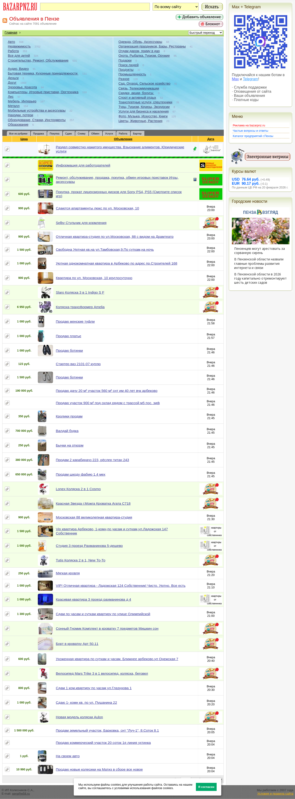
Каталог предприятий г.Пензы (253, 136)
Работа (13, 51)
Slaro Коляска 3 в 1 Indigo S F (80, 292)
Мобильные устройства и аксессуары (36, 110)
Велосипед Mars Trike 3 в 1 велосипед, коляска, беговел (102, 673)
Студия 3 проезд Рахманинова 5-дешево (89, 546)
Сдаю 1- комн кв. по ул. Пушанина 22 (86, 702)
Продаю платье (68, 336)
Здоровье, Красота (22, 87)
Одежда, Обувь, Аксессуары (140, 42)
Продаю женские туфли (75, 321)
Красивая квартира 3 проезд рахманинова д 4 (93, 599)
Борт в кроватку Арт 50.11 (77, 644)
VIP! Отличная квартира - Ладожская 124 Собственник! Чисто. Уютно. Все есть (120, 585)
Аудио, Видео (18, 69)
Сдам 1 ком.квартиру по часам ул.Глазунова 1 (94, 688)
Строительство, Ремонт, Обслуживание (38, 60)
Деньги (13, 78)
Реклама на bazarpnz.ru (249, 125)
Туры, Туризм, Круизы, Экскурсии (144, 107)
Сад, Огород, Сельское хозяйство (144, 83)
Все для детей (19, 55)
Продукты (125, 70)
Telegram (250, 79)
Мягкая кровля (68, 573)
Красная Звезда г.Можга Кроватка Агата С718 (93, 503)
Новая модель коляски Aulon (79, 717)
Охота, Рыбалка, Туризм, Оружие (144, 55)
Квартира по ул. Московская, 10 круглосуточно (94, 278)
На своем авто (68, 756)
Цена (24, 139)
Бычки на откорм (69, 445)
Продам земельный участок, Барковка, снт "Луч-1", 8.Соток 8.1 (107, 730)
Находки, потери (20, 115)
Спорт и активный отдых (137, 97)
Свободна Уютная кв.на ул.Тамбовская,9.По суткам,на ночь (105, 249)
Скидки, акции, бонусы (136, 93)
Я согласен (206, 787)
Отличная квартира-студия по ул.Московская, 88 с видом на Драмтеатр (115, 237)
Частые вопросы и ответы (250, 130)
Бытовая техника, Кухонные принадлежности (43, 73)
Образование (18, 124)
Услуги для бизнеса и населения (143, 111)
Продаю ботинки (69, 350)
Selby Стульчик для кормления (81, 223)
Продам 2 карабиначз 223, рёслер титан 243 (92, 460)
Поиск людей (128, 65)
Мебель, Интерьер (22, 101)
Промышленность (132, 74)
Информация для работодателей (83, 165)
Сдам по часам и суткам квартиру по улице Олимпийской (103, 614)
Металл (14, 106)
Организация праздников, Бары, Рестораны (152, 46)
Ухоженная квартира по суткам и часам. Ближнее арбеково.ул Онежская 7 (117, 659)
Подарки (125, 60)
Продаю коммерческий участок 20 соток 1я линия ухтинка (103, 743)
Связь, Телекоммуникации (138, 88)
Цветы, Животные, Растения (140, 121)
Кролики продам (69, 416)
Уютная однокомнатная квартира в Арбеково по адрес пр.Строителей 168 (116, 263)
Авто (11, 42)
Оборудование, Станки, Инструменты (37, 120)
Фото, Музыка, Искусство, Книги (143, 116)
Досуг (12, 82)
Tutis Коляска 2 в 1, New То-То (80, 560)
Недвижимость (19, 46)
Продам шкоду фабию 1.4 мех (80, 474)
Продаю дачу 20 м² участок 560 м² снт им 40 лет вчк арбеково (106, 391)
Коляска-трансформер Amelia (80, 307)
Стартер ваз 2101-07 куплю (78, 364)
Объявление (123, 139)
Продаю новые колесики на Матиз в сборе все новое (99, 769)
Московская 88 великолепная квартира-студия (94, 517)
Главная (11, 32)
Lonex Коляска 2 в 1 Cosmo (78, 489)
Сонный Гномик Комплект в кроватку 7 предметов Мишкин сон (107, 628)
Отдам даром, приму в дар (139, 51)
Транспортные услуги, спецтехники (145, 102)
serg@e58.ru (21, 793)
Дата (211, 139)
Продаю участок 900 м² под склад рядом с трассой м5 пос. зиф (108, 403)
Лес (11, 96)
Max (235, 79)
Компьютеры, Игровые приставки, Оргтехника (43, 92)
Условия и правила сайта (275, 793)
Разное (124, 79)
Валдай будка (67, 431)
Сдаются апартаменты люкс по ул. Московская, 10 (97, 208)
